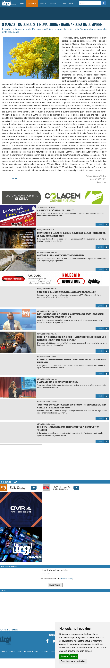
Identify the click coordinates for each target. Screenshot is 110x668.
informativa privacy (66, 579)
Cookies (19, 651)
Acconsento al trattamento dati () (56, 579)
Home (23, 3)
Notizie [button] (32, 3)
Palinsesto (28, 651)
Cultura (53, 230)
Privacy (12, 651)
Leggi (103, 224)
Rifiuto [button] (74, 656)
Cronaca (54, 402)
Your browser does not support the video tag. (21, 462)
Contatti (3, 651)
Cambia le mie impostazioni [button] (73, 661)
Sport (53, 207)
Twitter (14, 178)
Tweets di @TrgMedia (9, 630)
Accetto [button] (64, 656)
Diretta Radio (68, 3)
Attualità (54, 252)
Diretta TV (54, 3)
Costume (54, 311)
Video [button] (43, 3)
